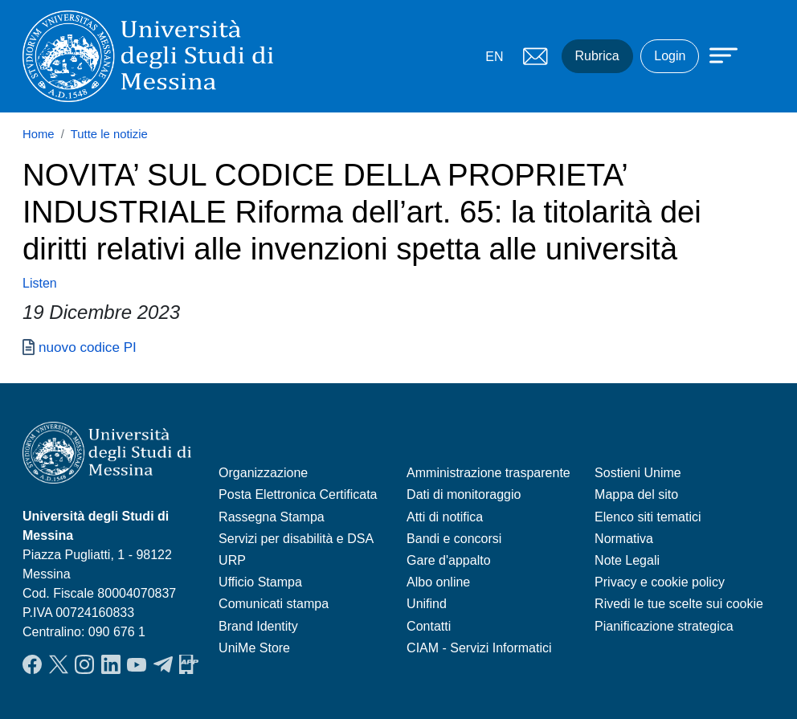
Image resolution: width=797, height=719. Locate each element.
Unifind (427, 604)
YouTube (136, 664)
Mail (536, 56)
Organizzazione (263, 473)
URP (232, 560)
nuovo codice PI (88, 347)
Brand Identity (258, 626)
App (188, 664)
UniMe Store (254, 648)
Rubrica (597, 56)
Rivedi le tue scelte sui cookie (679, 604)
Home (38, 134)
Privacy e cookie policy (660, 582)
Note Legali (627, 560)
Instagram (84, 664)
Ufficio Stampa (260, 582)
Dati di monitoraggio (464, 494)
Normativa (624, 538)
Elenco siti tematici (648, 517)
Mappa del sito (636, 494)
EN (494, 56)
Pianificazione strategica (664, 626)
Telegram (163, 664)
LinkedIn (111, 664)
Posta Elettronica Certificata (298, 494)
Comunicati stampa (274, 604)
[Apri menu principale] (716, 53)
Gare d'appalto (448, 560)
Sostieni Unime (638, 473)
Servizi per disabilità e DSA (296, 538)
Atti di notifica (445, 517)
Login (669, 56)
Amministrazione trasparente (488, 473)
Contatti (429, 626)
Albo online (438, 582)
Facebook (32, 664)
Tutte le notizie (109, 134)
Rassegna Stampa (272, 517)
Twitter (58, 664)
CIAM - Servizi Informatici (479, 648)
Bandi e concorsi (454, 538)
